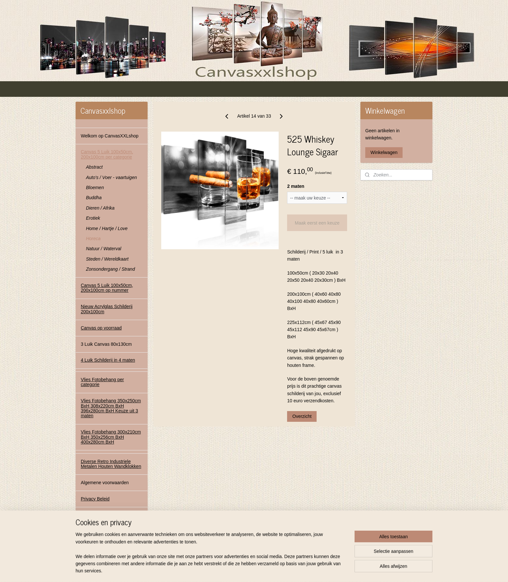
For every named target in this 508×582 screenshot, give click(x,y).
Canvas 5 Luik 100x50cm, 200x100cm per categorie (107, 154)
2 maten (295, 186)
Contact (88, 536)
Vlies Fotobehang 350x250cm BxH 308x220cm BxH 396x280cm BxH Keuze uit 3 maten (111, 408)
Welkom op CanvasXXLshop (110, 135)
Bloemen (95, 187)
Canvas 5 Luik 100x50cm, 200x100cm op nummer (107, 288)
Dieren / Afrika (100, 208)
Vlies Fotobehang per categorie (102, 382)
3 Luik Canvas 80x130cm (106, 344)
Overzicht (301, 416)
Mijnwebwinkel (318, 570)
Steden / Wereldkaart (107, 259)
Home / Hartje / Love (106, 228)
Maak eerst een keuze (317, 223)
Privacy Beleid (95, 498)
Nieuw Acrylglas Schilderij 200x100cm (107, 309)
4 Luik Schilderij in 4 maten (108, 360)
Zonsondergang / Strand (110, 269)
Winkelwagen (383, 152)
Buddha (94, 197)
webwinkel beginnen (268, 570)
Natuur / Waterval (103, 248)
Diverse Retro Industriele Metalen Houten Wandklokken (111, 464)
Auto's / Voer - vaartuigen (111, 177)
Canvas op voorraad (101, 327)
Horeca (93, 238)
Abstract (94, 167)
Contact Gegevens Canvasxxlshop (99, 517)
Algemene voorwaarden (105, 482)
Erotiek (93, 218)
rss (246, 570)
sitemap (235, 570)
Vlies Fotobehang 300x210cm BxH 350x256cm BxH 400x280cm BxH (111, 437)
